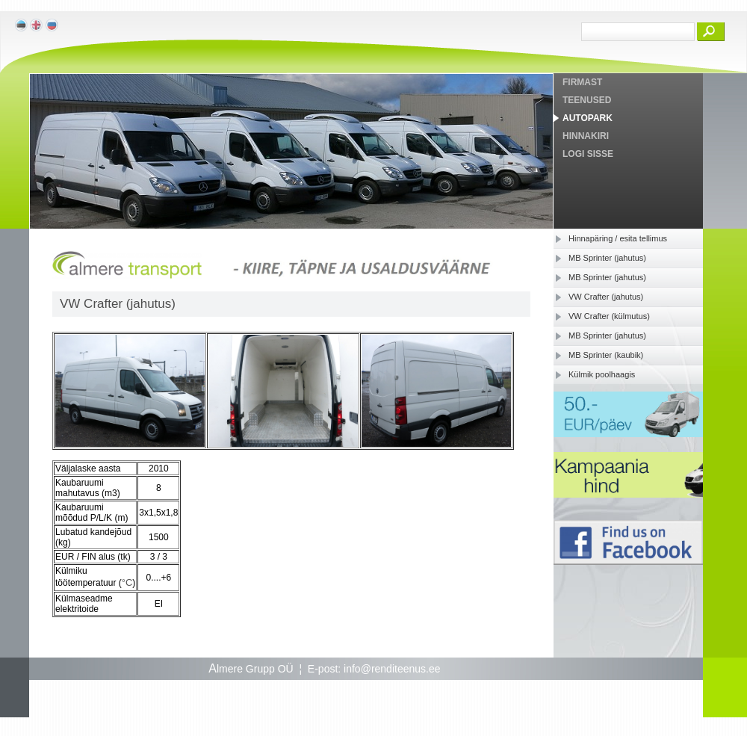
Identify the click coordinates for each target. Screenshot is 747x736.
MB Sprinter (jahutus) (607, 257)
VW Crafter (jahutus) (605, 296)
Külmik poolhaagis (601, 374)
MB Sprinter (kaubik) (605, 354)
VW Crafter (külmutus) (609, 316)
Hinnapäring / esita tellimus (617, 238)
